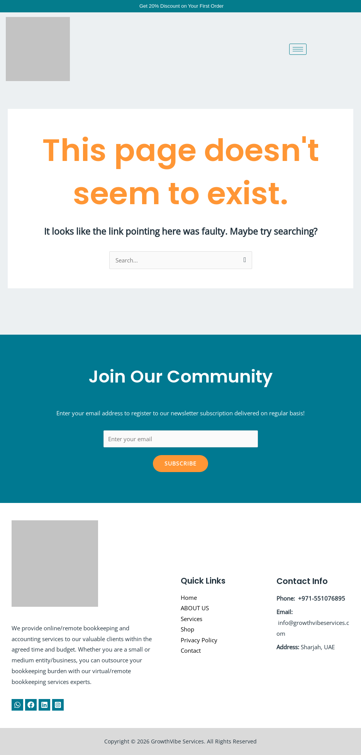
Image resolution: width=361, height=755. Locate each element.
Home (189, 597)
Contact (191, 651)
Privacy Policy (199, 640)
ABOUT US (195, 608)
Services (191, 619)
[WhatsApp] (17, 705)
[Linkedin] (44, 705)
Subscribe (180, 463)
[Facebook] (31, 705)
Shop (187, 629)
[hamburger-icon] (298, 49)
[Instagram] (58, 705)
